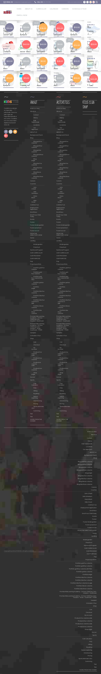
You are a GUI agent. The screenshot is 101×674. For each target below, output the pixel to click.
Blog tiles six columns (36, 172)
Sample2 (33, 332)
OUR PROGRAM (35, 255)
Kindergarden (37, 244)
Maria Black (34, 196)
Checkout (36, 345)
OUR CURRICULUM (36, 253)
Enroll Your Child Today (35, 215)
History (35, 118)
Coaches (33, 184)
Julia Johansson (34, 192)
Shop (32, 338)
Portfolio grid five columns (37, 268)
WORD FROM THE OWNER (36, 420)
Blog (31, 138)
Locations (36, 125)
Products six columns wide (36, 364)
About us (33, 111)
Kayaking (36, 393)
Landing (32, 240)
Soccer (32, 377)
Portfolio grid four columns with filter (37, 278)
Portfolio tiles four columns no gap (38, 301)
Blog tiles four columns (36, 168)
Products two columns (36, 369)
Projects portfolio (35, 264)
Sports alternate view (37, 407)
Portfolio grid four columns (36, 273)
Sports (32, 380)
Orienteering (37, 401)
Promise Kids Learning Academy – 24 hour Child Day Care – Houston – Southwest (37, 318)
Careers (65, 9)
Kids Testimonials (35, 121)
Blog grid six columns (36, 151)
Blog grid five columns (36, 142)
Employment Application (34, 208)
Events (32, 219)
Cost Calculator (34, 384)
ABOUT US (28, 9)
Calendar (54, 9)
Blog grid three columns (37, 155)
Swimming (36, 411)
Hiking (35, 391)
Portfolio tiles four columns (38, 296)
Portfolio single (35, 287)
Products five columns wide (36, 353)
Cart (34, 342)
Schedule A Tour (79, 9)
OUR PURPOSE (35, 258)
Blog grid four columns (36, 146)
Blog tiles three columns (37, 177)
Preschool (36, 247)
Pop (31, 261)
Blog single (33, 159)
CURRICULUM (41, 9)
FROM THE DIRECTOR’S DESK (36, 234)
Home (19, 9)
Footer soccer (34, 230)
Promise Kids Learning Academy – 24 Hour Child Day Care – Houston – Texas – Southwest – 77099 (37, 327)
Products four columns (36, 358)
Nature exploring (34, 397)
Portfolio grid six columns (37, 283)
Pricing (35, 403)
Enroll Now (33, 212)
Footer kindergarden (37, 225)
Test (31, 413)
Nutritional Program (36, 250)
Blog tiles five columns (36, 164)
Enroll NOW (22, 15)
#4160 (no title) (34, 108)
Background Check (36, 135)
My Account (34, 348)
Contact (36, 115)
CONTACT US (34, 205)
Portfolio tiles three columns (36, 311)
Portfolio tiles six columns (37, 306)
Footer (32, 222)
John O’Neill (33, 188)
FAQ (34, 388)
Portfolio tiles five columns (37, 292)
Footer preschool (35, 228)
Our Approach (34, 128)
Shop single (34, 373)
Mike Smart (33, 201)
